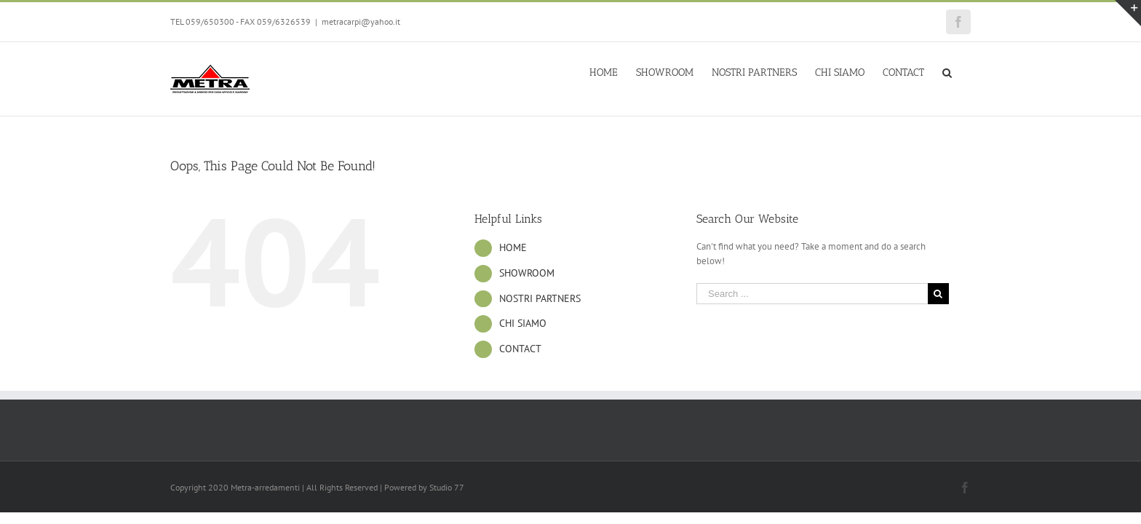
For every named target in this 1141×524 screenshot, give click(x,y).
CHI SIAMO (522, 323)
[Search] (966, 71)
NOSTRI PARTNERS (540, 298)
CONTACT (520, 348)
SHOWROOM (526, 272)
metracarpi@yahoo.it (361, 21)
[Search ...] (812, 293)
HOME (513, 247)
